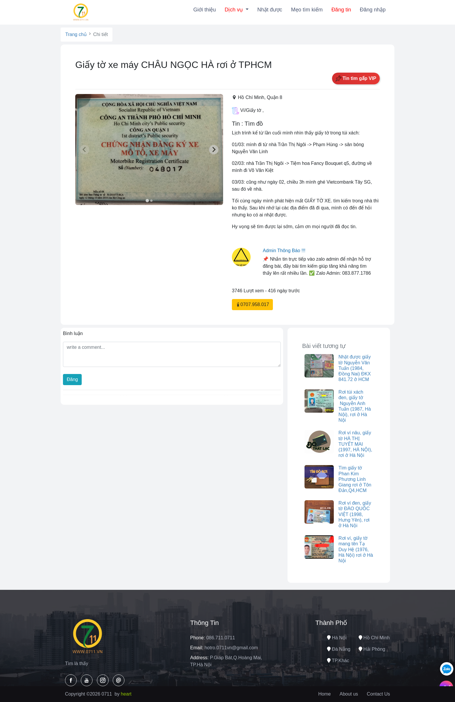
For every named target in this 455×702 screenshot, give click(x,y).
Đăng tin (341, 10)
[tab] (147, 200)
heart (126, 693)
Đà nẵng (338, 649)
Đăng (72, 379)
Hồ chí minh (374, 637)
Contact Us (378, 693)
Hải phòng (372, 649)
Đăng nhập (373, 10)
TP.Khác (338, 660)
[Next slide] (213, 149)
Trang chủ (76, 34)
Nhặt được (269, 10)
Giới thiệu (204, 10)
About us (349, 693)
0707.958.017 (252, 304)
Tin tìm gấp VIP (356, 78)
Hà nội (336, 637)
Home (324, 693)
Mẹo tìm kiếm (307, 10)
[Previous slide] (84, 149)
